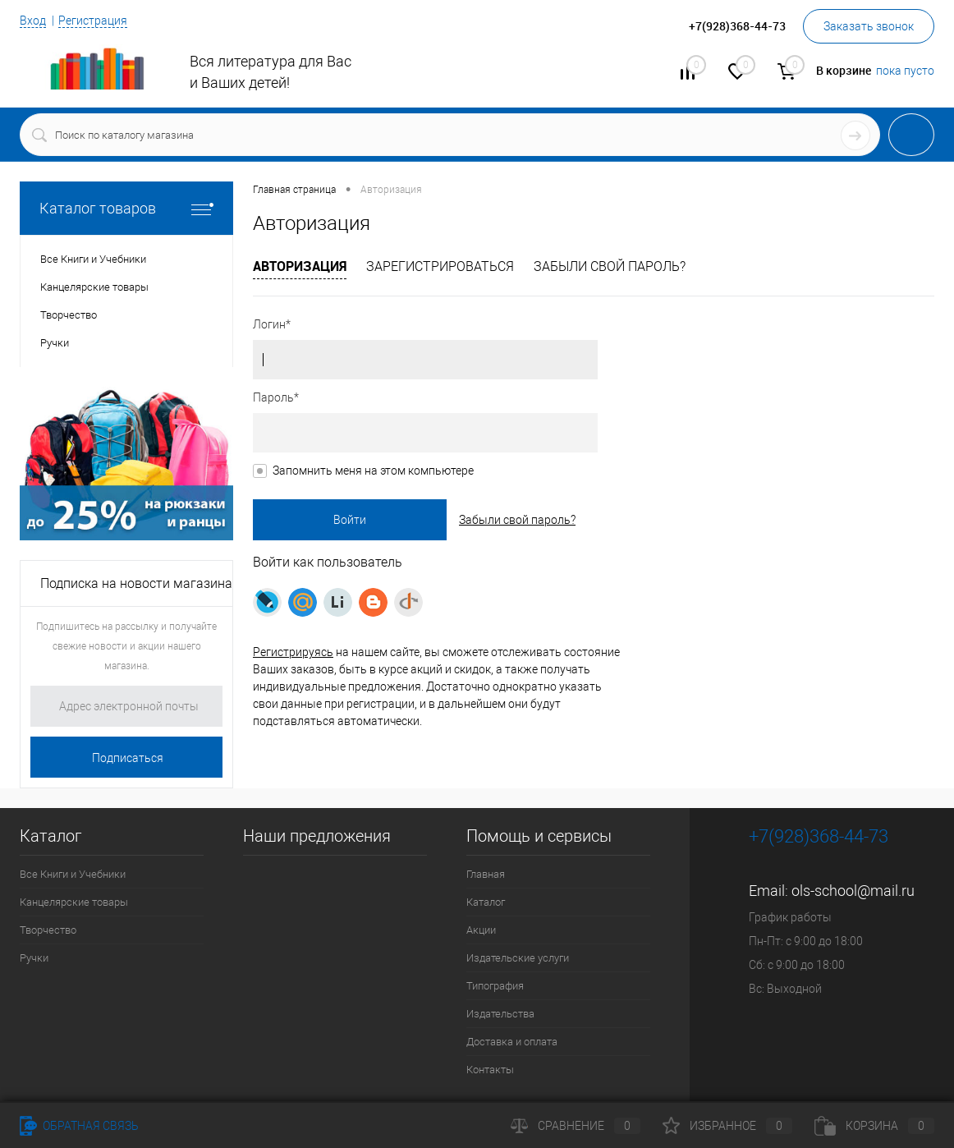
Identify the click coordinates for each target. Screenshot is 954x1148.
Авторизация (299, 266)
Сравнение (575, 1125)
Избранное (727, 1125)
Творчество (48, 930)
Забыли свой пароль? (610, 266)
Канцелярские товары (74, 902)
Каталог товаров (126, 208)
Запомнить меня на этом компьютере (373, 470)
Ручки (34, 958)
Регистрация (92, 20)
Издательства (500, 1014)
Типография (495, 986)
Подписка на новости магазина (136, 583)
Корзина (874, 1125)
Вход (33, 20)
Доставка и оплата (511, 1041)
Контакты (490, 1069)
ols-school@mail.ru (853, 890)
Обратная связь (79, 1125)
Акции (481, 930)
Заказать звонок (868, 26)
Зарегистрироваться (440, 266)
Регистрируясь (293, 652)
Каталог (485, 902)
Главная (485, 874)
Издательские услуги (517, 958)
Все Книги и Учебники (73, 874)
